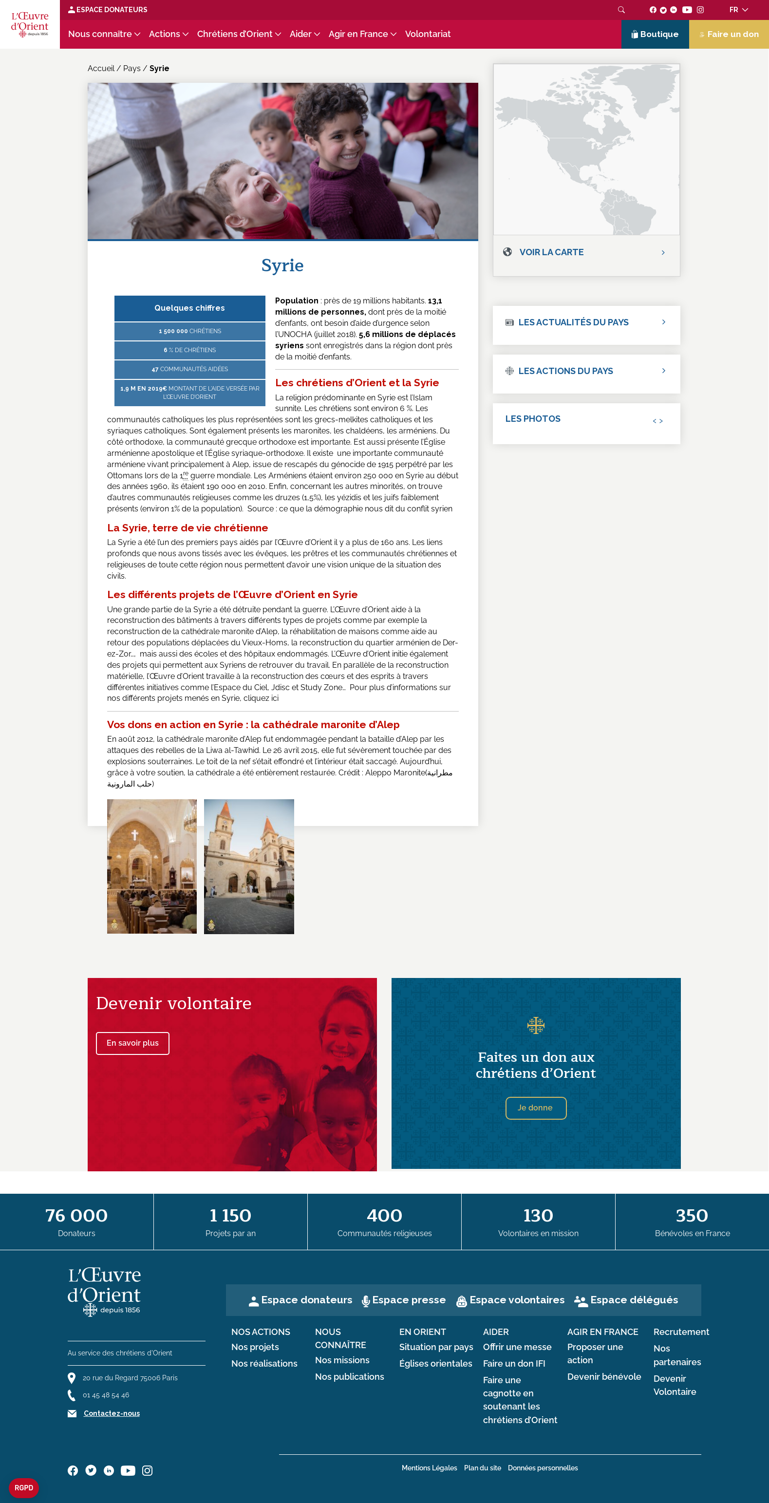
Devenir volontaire (174, 1003)
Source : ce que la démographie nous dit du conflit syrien (349, 508)
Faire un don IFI (514, 1364)
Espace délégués (634, 1300)
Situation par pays (436, 1347)
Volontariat (428, 34)
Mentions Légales (429, 1468)
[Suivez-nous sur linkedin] (674, 10)
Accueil (101, 68)
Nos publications (349, 1377)
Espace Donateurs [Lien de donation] (108, 10)
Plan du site (482, 1468)
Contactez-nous (112, 1413)
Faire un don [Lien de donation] (729, 34)
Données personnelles (543, 1468)
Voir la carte (552, 252)
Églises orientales (435, 1364)
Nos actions (260, 1332)
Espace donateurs (307, 1300)
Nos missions (342, 1360)
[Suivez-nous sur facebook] (653, 10)
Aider (301, 34)
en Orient (422, 1332)
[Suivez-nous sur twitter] (663, 10)
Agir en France (358, 34)
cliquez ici (261, 698)
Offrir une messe (517, 1347)
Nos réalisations (264, 1364)
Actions (164, 34)
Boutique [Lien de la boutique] (655, 34)
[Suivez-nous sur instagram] (700, 10)
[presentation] (654, 420)
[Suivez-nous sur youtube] (687, 10)
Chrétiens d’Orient (235, 34)
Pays (132, 68)
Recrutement (682, 1332)
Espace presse (409, 1300)
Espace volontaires (517, 1300)
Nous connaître (100, 34)
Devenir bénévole (604, 1377)
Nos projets (255, 1347)
